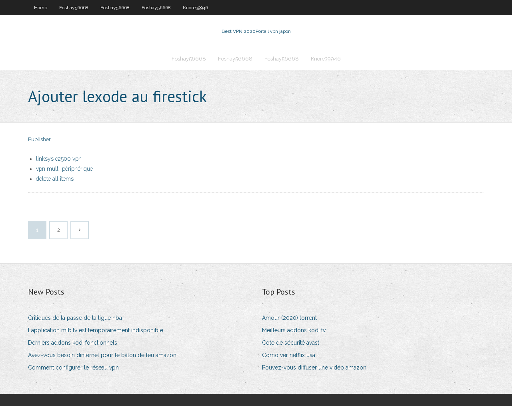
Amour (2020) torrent (289, 318)
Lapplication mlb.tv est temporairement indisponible (95, 330)
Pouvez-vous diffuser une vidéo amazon (314, 367)
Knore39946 (195, 7)
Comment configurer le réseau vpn (73, 367)
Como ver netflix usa (288, 355)
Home (40, 7)
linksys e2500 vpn (59, 159)
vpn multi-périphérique (64, 169)
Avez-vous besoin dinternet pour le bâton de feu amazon (102, 355)
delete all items (55, 179)
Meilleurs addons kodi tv (294, 330)
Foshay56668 (73, 7)
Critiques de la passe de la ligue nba (75, 318)
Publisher (39, 139)
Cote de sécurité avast (290, 342)
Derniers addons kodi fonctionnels (72, 342)
